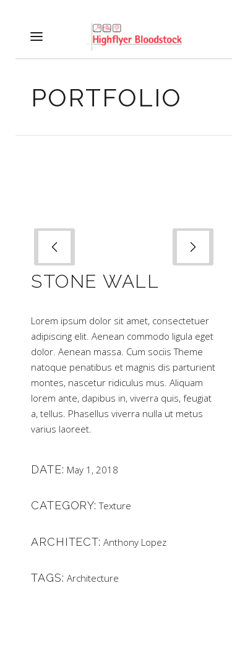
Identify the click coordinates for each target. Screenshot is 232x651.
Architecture (93, 578)
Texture (115, 505)
